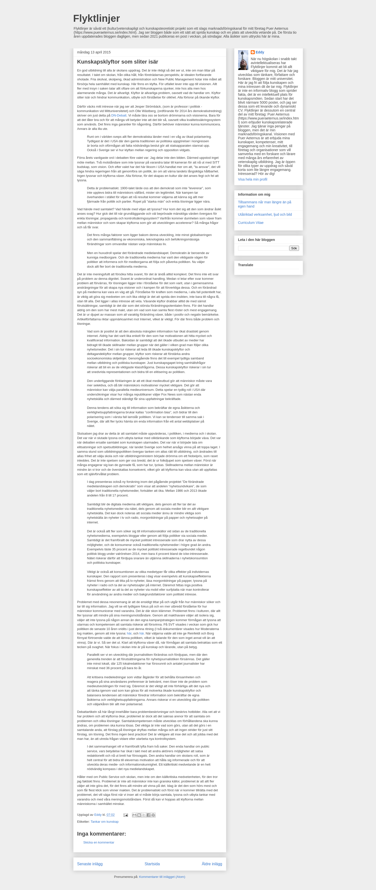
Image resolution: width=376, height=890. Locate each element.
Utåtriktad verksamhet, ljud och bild (265, 214)
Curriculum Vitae (251, 223)
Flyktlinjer (96, 18)
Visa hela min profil (252, 179)
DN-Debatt (118, 115)
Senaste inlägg (90, 864)
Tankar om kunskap (105, 821)
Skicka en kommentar (98, 842)
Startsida (152, 864)
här (129, 633)
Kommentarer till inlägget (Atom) (162, 877)
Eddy (260, 52)
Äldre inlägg (212, 864)
